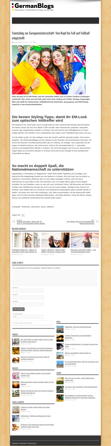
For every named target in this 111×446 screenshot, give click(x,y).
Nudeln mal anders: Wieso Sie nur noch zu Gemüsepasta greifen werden (31, 221)
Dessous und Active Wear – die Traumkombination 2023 (83, 251)
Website (15, 302)
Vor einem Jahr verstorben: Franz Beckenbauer (81, 387)
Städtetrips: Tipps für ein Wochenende (78, 327)
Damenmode (18, 42)
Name (15, 288)
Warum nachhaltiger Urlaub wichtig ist (78, 353)
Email (14, 295)
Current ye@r (18, 314)
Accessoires (69, 102)
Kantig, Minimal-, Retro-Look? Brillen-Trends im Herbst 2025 (53, 251)
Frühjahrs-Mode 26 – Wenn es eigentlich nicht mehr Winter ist (24, 251)
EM (23, 215)
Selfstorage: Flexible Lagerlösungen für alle (35, 416)
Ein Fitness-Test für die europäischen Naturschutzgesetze (79, 221)
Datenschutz (33, 443)
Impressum (23, 443)
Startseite (15, 443)
